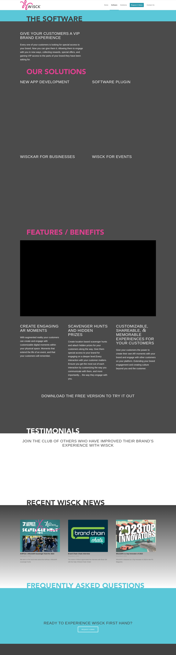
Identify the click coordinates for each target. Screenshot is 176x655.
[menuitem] (106, 5)
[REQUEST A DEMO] (88, 629)
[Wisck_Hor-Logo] (30, 5)
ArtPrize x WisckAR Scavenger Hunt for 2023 (37, 554)
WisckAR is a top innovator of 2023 (129, 554)
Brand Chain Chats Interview (79, 554)
